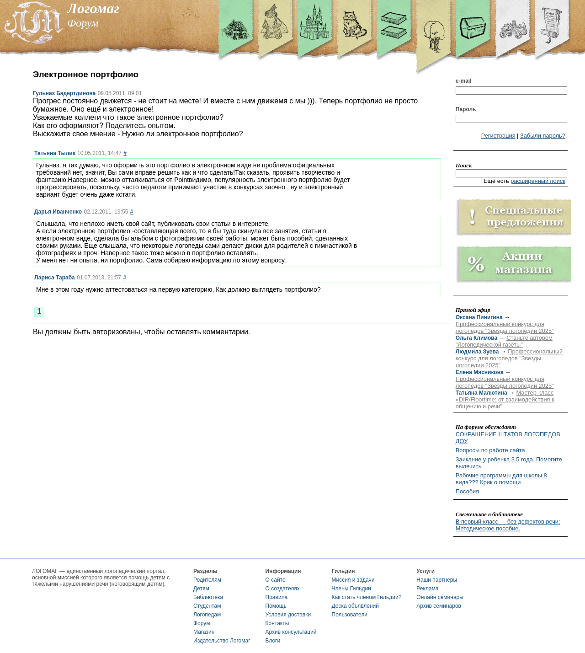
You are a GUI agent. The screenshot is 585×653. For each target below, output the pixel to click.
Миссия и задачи (353, 580)
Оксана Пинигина (479, 317)
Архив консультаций (291, 632)
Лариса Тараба (54, 277)
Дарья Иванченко (58, 212)
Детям (201, 588)
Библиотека (208, 597)
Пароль (466, 109)
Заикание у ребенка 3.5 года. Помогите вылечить (509, 463)
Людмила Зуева (477, 351)
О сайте (276, 580)
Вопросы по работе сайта (490, 450)
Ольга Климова (476, 338)
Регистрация (498, 135)
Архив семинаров (438, 606)
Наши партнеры (436, 580)
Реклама (427, 588)
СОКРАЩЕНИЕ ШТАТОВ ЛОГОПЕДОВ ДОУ (508, 437)
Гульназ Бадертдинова (64, 93)
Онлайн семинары (439, 597)
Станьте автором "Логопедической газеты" (504, 341)
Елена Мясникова (480, 372)
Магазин (203, 632)
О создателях (283, 588)
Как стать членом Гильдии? (367, 597)
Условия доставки (288, 614)
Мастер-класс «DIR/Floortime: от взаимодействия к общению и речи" (505, 399)
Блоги (273, 640)
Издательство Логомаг (221, 640)
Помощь (276, 606)
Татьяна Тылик (54, 153)
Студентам (207, 606)
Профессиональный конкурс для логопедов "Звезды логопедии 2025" (505, 327)
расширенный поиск (538, 180)
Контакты (277, 623)
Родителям (207, 580)
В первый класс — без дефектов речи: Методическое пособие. (508, 525)
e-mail (464, 81)
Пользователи (349, 614)
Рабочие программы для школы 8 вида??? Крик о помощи (501, 479)
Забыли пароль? (542, 135)
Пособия (467, 491)
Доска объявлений (355, 606)
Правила (277, 597)
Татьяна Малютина (481, 393)
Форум (201, 623)
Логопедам (207, 614)
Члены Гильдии (351, 588)
